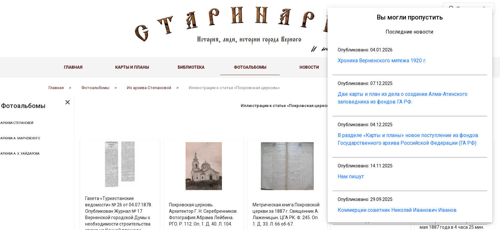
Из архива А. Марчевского (40, 139)
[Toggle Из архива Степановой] (6, 123)
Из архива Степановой (37, 123)
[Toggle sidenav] (95, 102)
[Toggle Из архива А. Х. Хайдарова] (6, 154)
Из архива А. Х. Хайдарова (40, 154)
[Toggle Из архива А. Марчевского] (6, 139)
